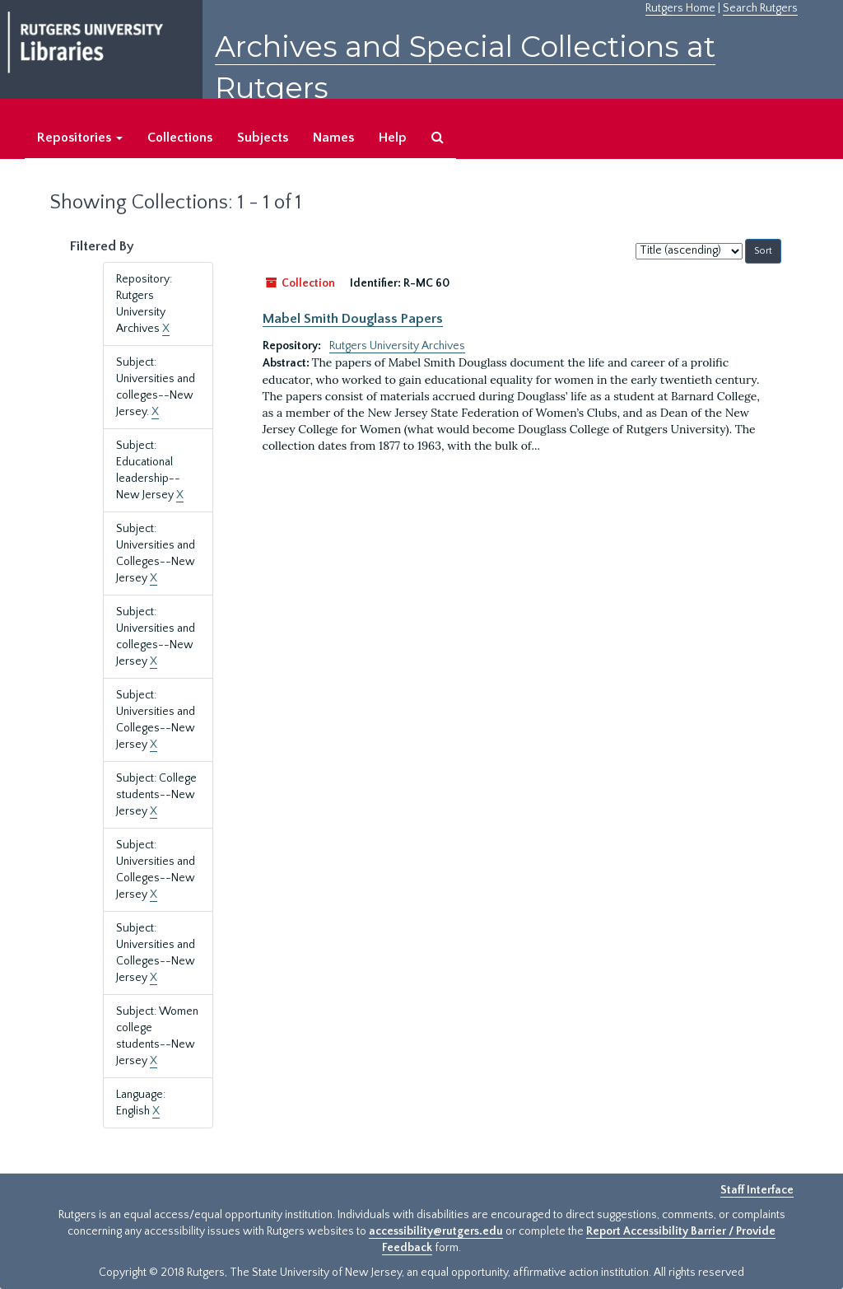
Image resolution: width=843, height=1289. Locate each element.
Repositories (80, 137)
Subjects (262, 137)
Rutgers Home (680, 8)
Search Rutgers (760, 8)
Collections (179, 137)
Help (393, 137)
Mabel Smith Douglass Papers (353, 318)
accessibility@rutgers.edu (436, 1231)
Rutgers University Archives (397, 346)
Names (333, 137)
